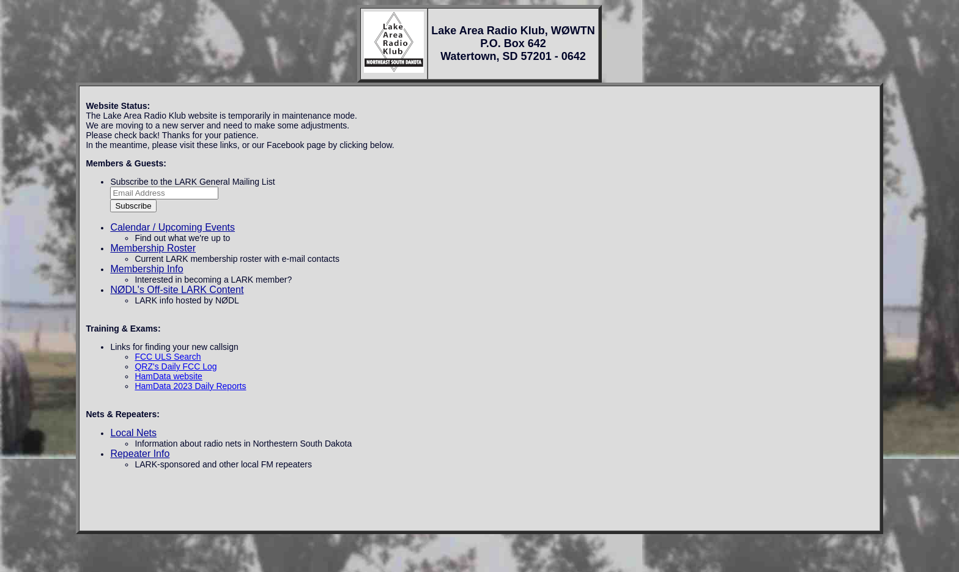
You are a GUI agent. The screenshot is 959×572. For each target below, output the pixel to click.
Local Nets (133, 433)
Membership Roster (153, 248)
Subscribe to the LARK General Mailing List (192, 182)
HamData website (168, 376)
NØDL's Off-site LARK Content (176, 289)
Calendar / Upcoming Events (172, 227)
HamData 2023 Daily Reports (190, 386)
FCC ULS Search (168, 357)
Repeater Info (139, 453)
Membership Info (146, 269)
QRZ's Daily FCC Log (176, 366)
